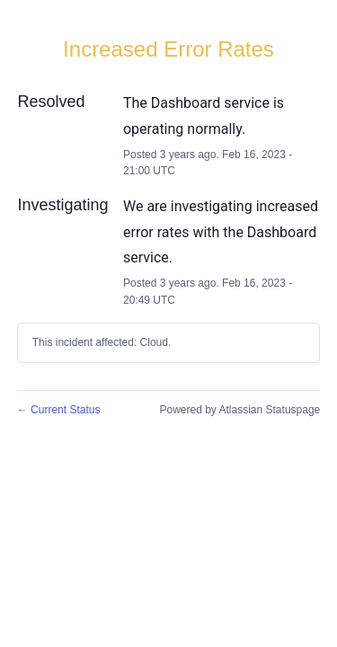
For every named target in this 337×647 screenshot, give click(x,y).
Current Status (59, 409)
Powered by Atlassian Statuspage (239, 409)
